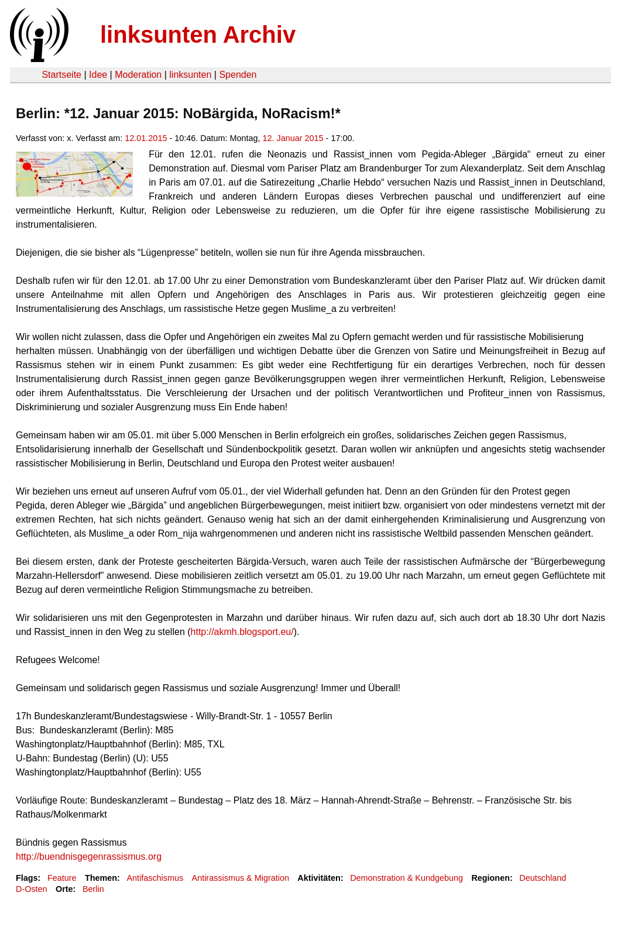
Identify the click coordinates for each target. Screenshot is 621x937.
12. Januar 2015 (293, 138)
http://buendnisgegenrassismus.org (89, 857)
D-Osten (31, 889)
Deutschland (542, 878)
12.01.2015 (146, 138)
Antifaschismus (154, 878)
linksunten (190, 75)
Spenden (237, 75)
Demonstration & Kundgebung (406, 878)
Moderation (138, 75)
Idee (98, 75)
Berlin (93, 889)
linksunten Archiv (198, 34)
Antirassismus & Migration (240, 878)
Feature (62, 878)
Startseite (61, 75)
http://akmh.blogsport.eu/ (242, 632)
